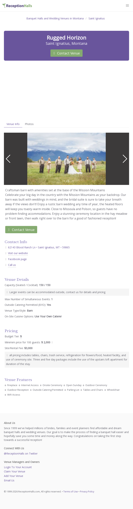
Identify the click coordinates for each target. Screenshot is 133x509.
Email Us (9, 480)
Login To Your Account (18, 467)
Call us (12, 265)
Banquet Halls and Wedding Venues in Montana (55, 18)
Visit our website (18, 253)
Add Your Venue (13, 476)
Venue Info (13, 124)
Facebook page (17, 259)
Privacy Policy (87, 491)
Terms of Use (70, 491)
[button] (127, 5)
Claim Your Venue (14, 471)
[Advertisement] (66, 91)
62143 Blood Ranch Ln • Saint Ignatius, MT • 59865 (37, 247)
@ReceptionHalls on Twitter (21, 453)
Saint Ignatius (97, 18)
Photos (29, 124)
